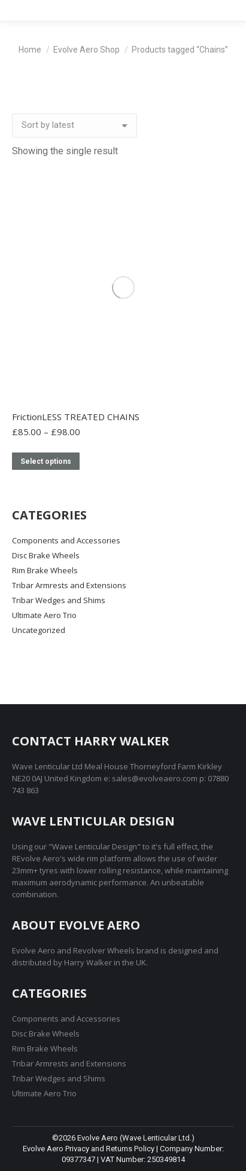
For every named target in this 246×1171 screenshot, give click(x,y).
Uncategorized (38, 630)
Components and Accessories (66, 540)
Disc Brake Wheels (46, 555)
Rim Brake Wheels (45, 570)
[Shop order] (74, 125)
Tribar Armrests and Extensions (69, 585)
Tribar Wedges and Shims (58, 600)
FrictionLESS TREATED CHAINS (75, 417)
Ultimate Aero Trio (44, 615)
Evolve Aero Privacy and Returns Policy (88, 1148)
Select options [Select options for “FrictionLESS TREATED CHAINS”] (45, 461)
